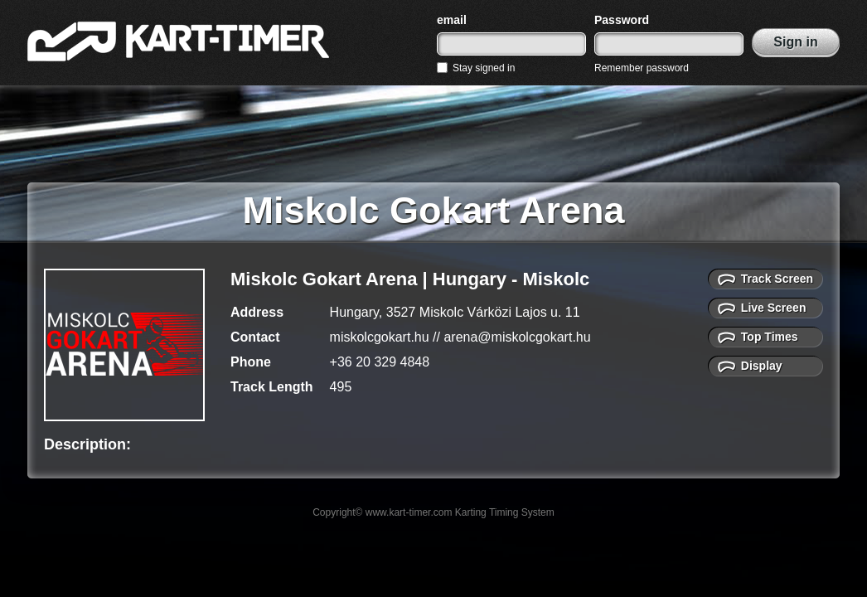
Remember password (641, 68)
